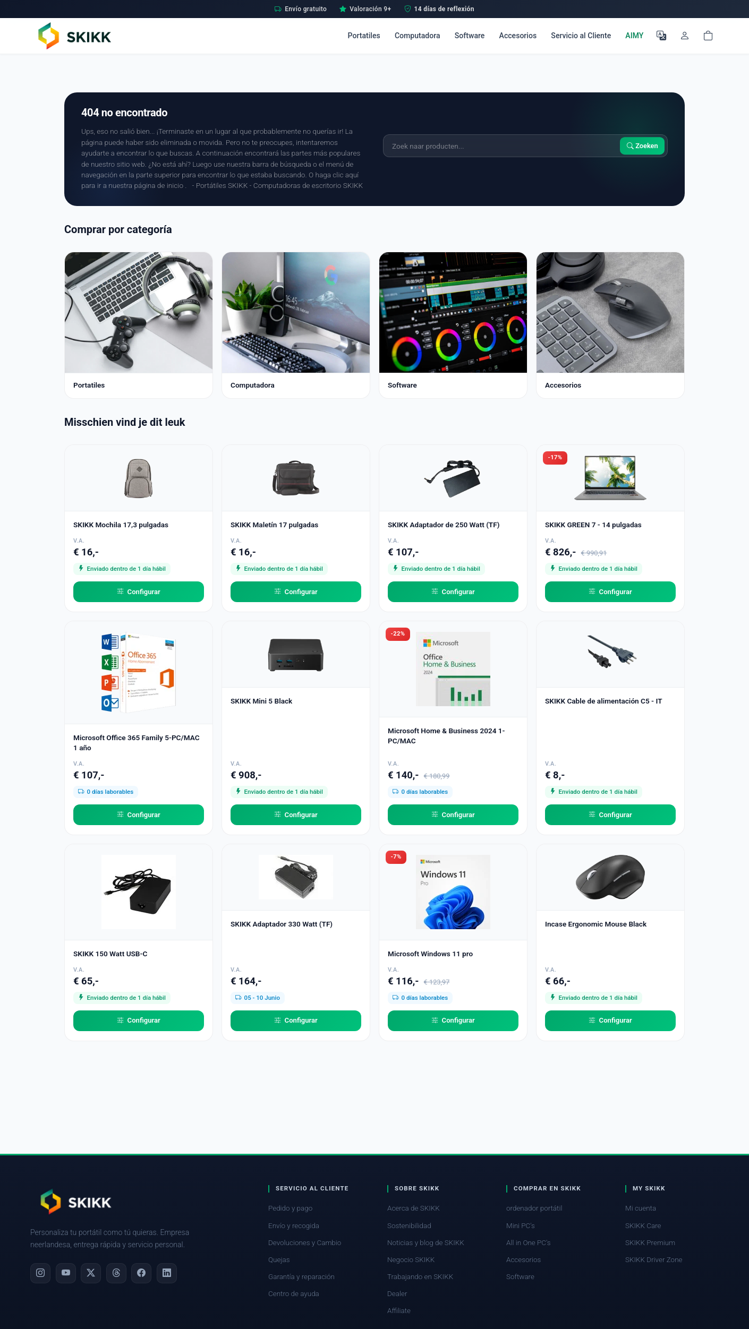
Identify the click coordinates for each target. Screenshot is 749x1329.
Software (470, 35)
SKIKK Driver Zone (654, 1260)
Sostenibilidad (409, 1226)
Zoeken (642, 146)
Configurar (138, 592)
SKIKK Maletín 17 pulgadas (274, 524)
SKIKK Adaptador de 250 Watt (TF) (443, 524)
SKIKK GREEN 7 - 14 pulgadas (593, 524)
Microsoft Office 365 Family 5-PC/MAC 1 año (136, 742)
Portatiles (364, 35)
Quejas (279, 1260)
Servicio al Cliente (581, 35)
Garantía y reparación (301, 1277)
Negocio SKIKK (411, 1260)
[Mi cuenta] (684, 35)
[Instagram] (40, 1273)
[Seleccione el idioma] (661, 35)
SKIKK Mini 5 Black (261, 701)
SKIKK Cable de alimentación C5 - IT (603, 701)
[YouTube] (66, 1273)
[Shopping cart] (708, 35)
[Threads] (116, 1273)
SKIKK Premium (650, 1243)
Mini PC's (520, 1226)
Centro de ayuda (293, 1294)
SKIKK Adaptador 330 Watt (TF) (282, 924)
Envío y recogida (293, 1226)
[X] (91, 1273)
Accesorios (518, 35)
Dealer (397, 1294)
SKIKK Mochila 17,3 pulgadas (120, 524)
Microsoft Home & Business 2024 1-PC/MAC (446, 735)
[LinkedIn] (167, 1273)
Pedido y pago (290, 1208)
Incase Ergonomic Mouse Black (595, 924)
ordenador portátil (534, 1208)
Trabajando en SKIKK (420, 1277)
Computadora (417, 35)
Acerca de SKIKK (413, 1208)
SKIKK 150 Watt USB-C (110, 953)
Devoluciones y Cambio (304, 1243)
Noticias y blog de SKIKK (425, 1243)
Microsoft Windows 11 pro (430, 953)
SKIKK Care (643, 1226)
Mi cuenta (640, 1208)
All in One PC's (528, 1243)
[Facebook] (141, 1273)
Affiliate (399, 1311)
